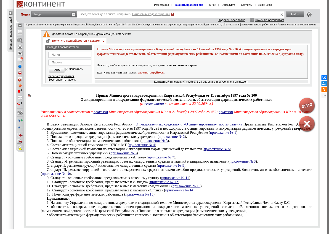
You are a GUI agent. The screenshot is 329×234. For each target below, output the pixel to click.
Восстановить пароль (62, 79)
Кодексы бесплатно (231, 20)
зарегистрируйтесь (151, 72)
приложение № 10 (56, 174)
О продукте (228, 4)
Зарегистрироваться (61, 76)
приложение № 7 (161, 157)
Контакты (246, 4)
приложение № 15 (139, 194)
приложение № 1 (223, 132)
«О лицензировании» (200, 124)
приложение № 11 (175, 178)
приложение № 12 (164, 182)
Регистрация (161, 4)
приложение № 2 (172, 137)
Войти (57, 70)
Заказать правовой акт (189, 4)
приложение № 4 (142, 145)
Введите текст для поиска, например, (125, 14)
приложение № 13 (186, 186)
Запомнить (76, 69)
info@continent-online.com (232, 81)
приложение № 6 (124, 153)
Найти (295, 14)
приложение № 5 (217, 149)
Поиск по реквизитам (269, 20)
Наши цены (265, 4)
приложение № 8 (243, 161)
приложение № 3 (155, 141)
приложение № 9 (171, 165)
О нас (212, 4)
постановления (230, 124)
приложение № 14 (179, 190)
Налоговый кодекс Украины (151, 14)
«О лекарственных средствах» (157, 124)
